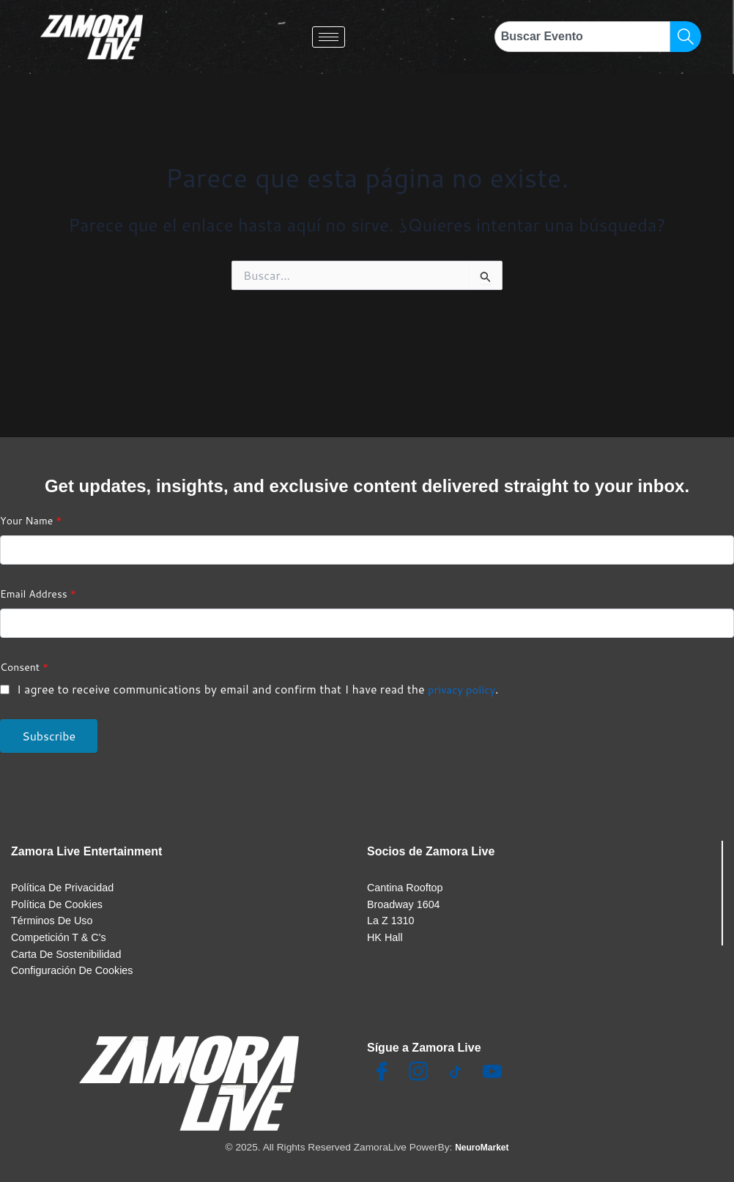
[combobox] (582, 36)
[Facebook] (381, 1073)
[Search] (685, 36)
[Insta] (418, 1073)
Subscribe (48, 721)
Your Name (31, 506)
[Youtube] (492, 1073)
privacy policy (464, 674)
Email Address (38, 579)
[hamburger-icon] (328, 37)
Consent (24, 652)
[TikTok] (455, 1073)
